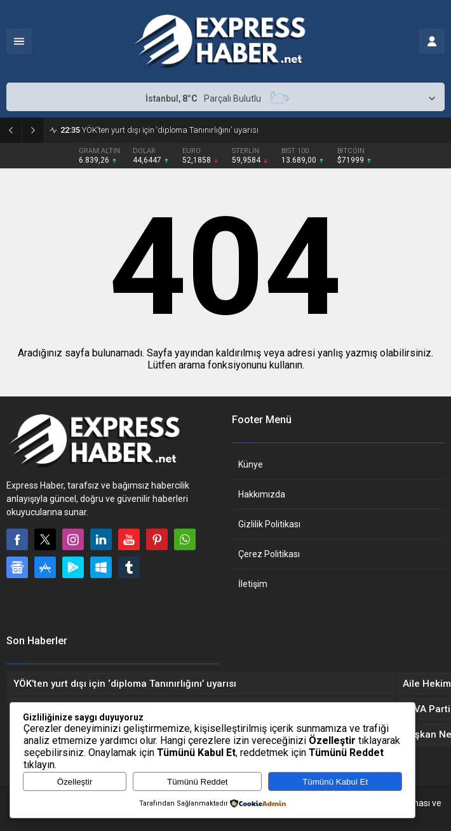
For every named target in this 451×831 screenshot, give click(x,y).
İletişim (252, 584)
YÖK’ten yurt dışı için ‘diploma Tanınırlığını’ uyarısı (159, 130)
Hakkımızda (261, 494)
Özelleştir (75, 782)
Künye (250, 464)
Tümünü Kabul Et (335, 782)
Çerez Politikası (269, 554)
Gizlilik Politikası (269, 524)
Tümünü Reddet (197, 782)
